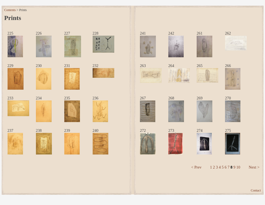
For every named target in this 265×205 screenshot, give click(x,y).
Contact (256, 190)
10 (238, 167)
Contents (10, 10)
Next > (254, 167)
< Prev (196, 167)
